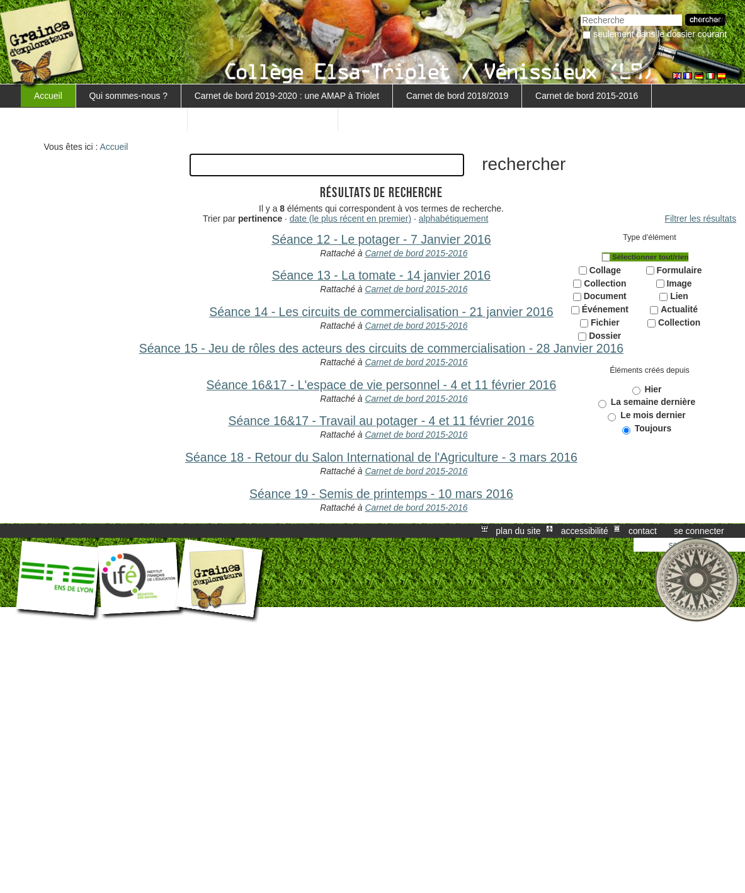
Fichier (605, 322)
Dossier (605, 336)
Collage (605, 270)
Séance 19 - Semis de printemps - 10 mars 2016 (381, 494)
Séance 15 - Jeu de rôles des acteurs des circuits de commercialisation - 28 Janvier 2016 (381, 348)
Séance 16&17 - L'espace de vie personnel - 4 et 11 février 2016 (382, 385)
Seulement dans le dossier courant (660, 34)
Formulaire (679, 270)
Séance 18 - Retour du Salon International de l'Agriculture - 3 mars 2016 (381, 457)
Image (678, 283)
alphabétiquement (454, 218)
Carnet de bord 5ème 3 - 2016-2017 (104, 119)
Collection (605, 283)
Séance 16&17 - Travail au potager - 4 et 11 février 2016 (381, 421)
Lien (679, 296)
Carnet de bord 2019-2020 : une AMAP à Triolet (287, 96)
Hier (652, 389)
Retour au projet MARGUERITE (262, 119)
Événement (605, 309)
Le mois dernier (653, 415)
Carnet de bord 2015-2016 (586, 96)
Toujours (653, 428)
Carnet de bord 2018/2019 (457, 96)
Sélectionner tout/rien (650, 257)
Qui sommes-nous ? (128, 96)
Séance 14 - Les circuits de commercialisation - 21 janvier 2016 (381, 312)
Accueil (48, 96)
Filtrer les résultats (701, 218)
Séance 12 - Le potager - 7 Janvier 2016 (381, 239)
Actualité (679, 309)
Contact (642, 531)
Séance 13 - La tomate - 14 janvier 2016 (381, 275)
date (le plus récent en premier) (350, 218)
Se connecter (699, 531)
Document (605, 296)
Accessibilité (584, 531)
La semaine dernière (653, 402)
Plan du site (518, 531)
